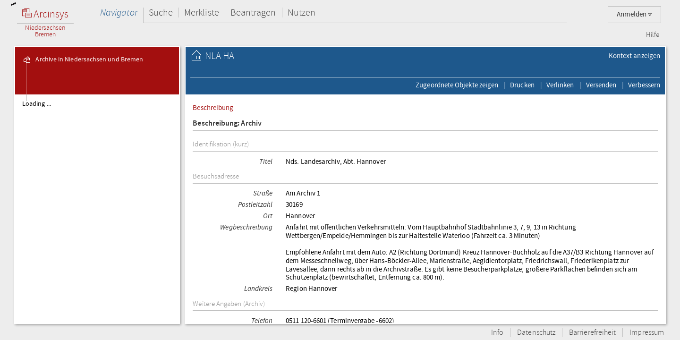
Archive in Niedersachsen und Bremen (82, 59)
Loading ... (36, 104)
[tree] (97, 208)
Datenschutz (536, 332)
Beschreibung (213, 107)
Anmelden (634, 14)
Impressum (646, 332)
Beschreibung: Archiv (227, 123)
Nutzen (301, 12)
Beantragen (253, 12)
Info (497, 332)
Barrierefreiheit (592, 332)
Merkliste (201, 12)
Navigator (118, 12)
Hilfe (652, 35)
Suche (161, 12)
